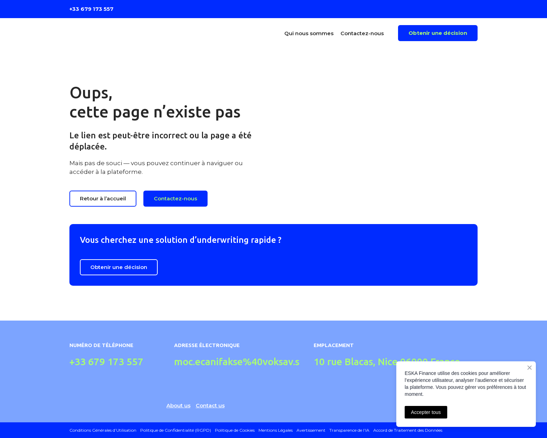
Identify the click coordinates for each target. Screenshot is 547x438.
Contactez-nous (362, 33)
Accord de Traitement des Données (407, 430)
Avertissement (311, 430)
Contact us (210, 405)
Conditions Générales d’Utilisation (102, 430)
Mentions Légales (275, 430)
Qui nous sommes (309, 33)
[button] (438, 33)
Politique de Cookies (235, 430)
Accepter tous (426, 412)
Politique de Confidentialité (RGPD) (175, 430)
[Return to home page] (119, 33)
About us (178, 405)
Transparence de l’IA (349, 430)
